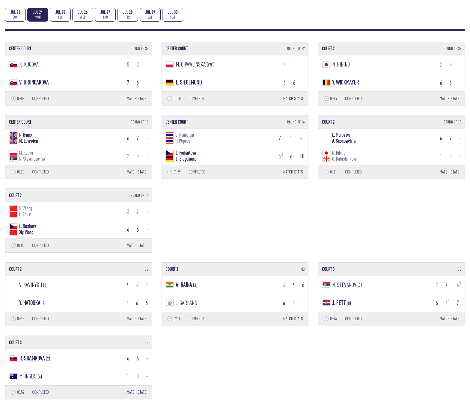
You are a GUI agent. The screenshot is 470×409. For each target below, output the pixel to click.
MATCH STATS (137, 98)
